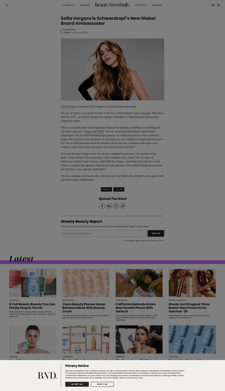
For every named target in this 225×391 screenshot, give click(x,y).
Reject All (102, 384)
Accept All (77, 384)
